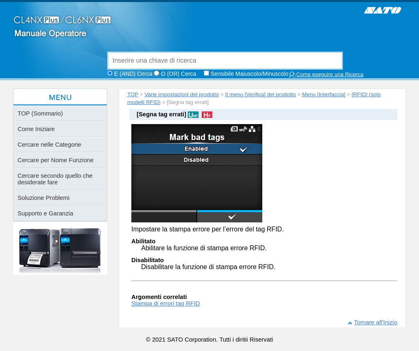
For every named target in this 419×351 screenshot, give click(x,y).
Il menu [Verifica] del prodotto (260, 94)
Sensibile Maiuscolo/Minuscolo (249, 73)
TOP (132, 94)
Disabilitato (147, 260)
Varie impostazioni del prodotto (181, 94)
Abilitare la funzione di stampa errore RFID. (204, 248)
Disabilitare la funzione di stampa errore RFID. (208, 266)
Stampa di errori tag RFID (165, 303)
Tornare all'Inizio (375, 322)
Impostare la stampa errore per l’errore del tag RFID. (207, 229)
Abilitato (143, 241)
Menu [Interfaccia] (323, 94)
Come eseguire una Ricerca (325, 74)
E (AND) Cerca (133, 73)
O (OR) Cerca (178, 73)
